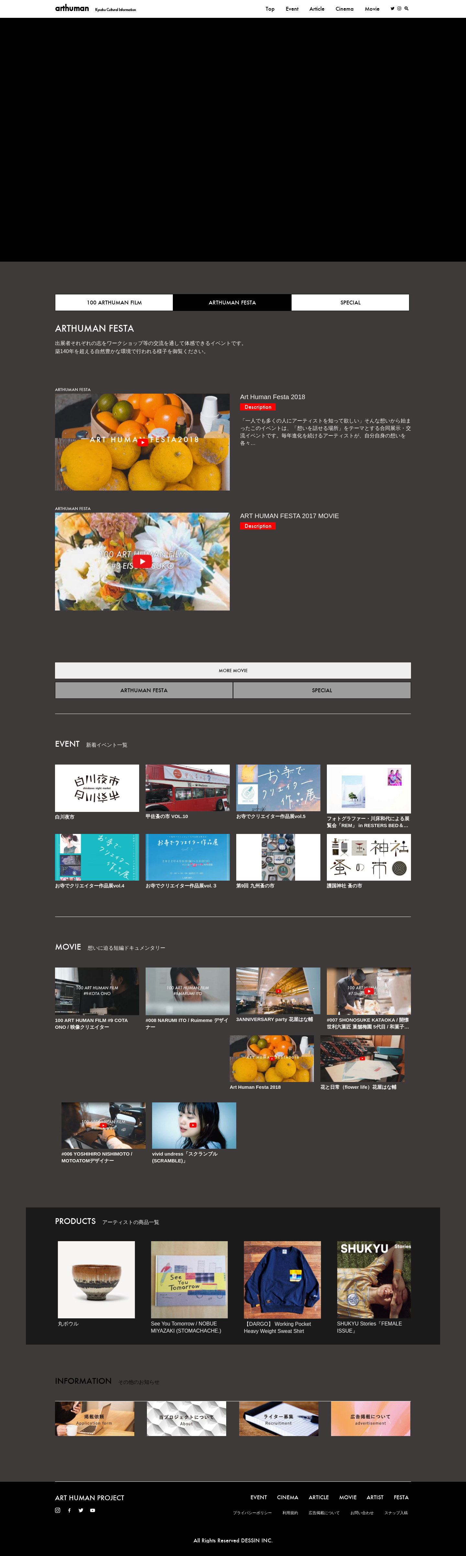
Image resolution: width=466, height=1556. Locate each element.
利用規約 (290, 1513)
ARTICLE (319, 1497)
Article (317, 8)
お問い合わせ (362, 1513)
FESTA (401, 1497)
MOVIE (348, 1497)
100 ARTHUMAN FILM (114, 302)
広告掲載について (324, 1513)
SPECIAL (350, 302)
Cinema (345, 8)
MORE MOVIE (233, 670)
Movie (372, 8)
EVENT (258, 1497)
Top (270, 8)
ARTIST (375, 1497)
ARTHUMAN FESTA (232, 302)
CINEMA (287, 1497)
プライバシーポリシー (252, 1513)
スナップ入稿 (396, 1513)
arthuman (95, 8)
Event (292, 8)
